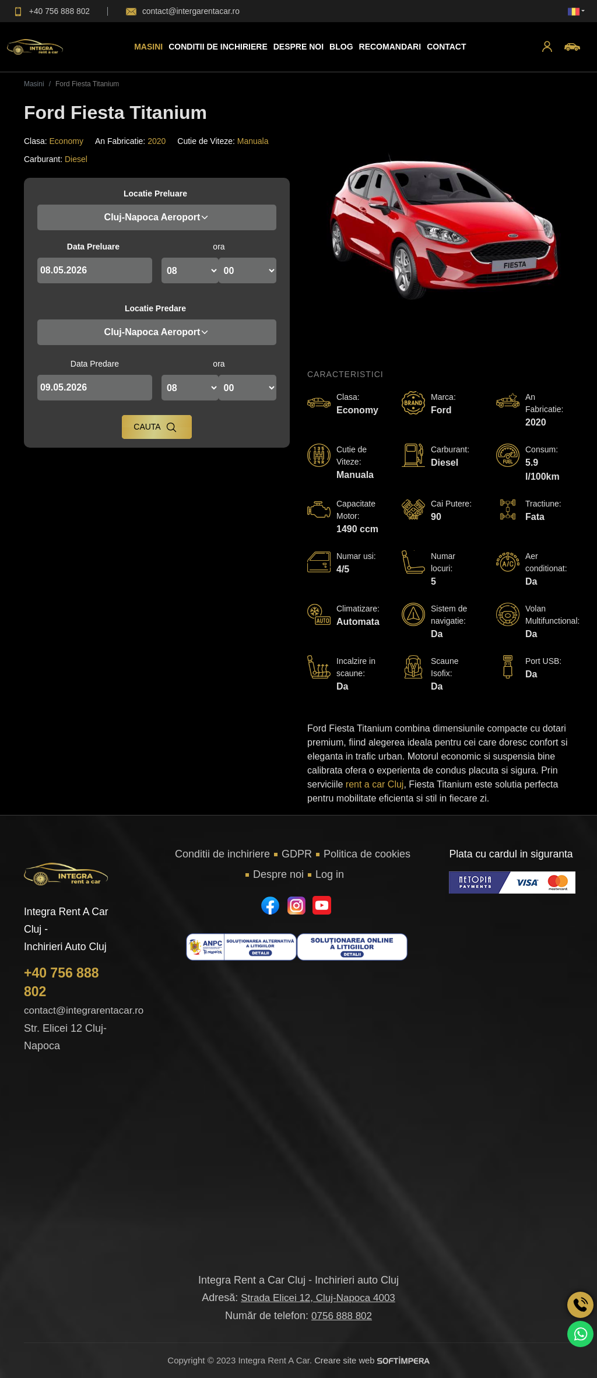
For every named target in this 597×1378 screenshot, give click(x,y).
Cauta (155, 427)
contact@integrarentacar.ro (83, 1010)
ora (218, 246)
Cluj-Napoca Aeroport (157, 217)
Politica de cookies (367, 854)
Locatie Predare (155, 308)
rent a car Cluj (375, 784)
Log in (329, 874)
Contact (446, 46)
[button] (547, 47)
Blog (341, 46)
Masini (148, 46)
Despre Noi (298, 46)
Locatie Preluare (155, 193)
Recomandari (390, 46)
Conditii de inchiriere (218, 46)
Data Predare (95, 363)
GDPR (297, 854)
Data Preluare (93, 246)
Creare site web (372, 1360)
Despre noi (278, 874)
